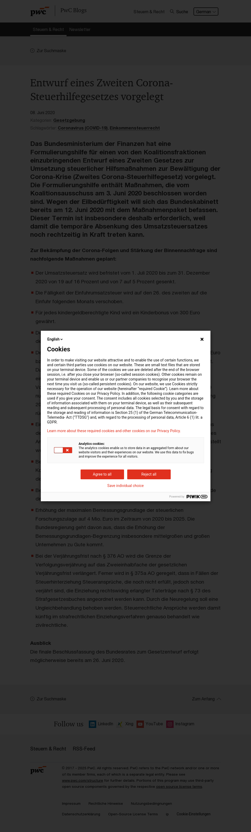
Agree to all (102, 474)
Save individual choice (125, 486)
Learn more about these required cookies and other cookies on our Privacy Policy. (114, 431)
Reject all (148, 474)
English (55, 339)
